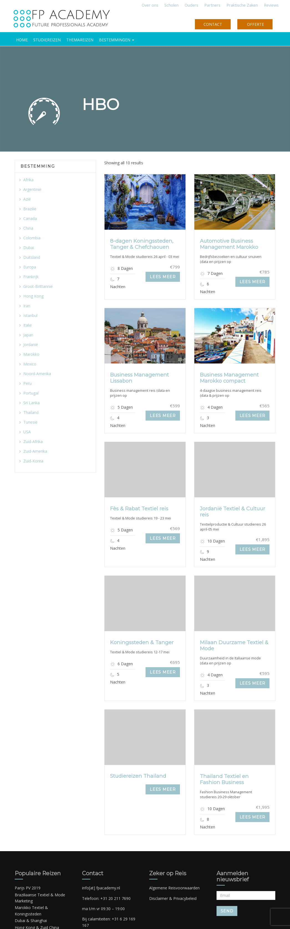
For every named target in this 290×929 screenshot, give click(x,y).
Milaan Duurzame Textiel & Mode (234, 623)
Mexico (29, 364)
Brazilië (29, 208)
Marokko (31, 354)
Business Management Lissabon (139, 370)
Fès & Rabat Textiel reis (139, 493)
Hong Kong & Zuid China (37, 890)
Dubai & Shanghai (31, 883)
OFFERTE (255, 24)
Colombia (31, 237)
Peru (27, 383)
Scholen (171, 5)
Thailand (31, 412)
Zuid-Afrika (33, 441)
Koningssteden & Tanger (142, 620)
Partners (212, 5)
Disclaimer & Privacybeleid (173, 861)
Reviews (271, 5)
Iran (26, 305)
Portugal (31, 393)
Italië (27, 325)
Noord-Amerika (37, 373)
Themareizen (79, 39)
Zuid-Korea (33, 461)
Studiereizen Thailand (138, 746)
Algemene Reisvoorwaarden (174, 850)
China (28, 228)
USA (27, 431)
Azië (27, 199)
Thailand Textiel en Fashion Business (224, 749)
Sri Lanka (31, 402)
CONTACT (212, 24)
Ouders (191, 5)
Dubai (28, 247)
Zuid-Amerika (35, 451)
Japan (28, 334)
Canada (30, 218)
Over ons (150, 5)
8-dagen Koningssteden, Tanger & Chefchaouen (141, 244)
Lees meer (162, 276)
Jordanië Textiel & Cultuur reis (232, 496)
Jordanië (30, 344)
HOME (22, 39)
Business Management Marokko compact (229, 370)
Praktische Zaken (242, 5)
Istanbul (30, 315)
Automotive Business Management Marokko (229, 244)
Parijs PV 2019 (27, 850)
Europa (29, 267)
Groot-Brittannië (38, 286)
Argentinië (32, 189)
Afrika (28, 179)
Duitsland (31, 257)
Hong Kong (33, 296)
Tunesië (30, 422)
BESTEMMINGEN (116, 39)
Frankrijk (31, 276)
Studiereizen (47, 39)
